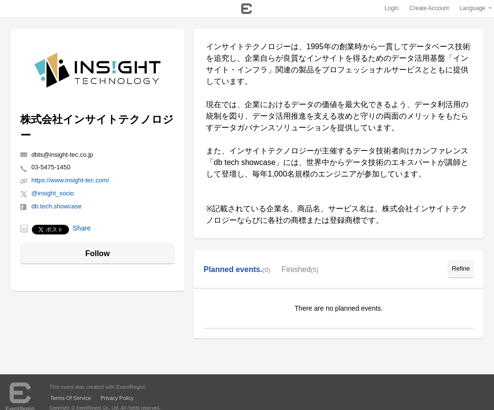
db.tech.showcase (56, 206)
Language (472, 8)
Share (82, 228)
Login (391, 8)
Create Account (429, 8)
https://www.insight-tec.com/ (70, 180)
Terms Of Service (70, 398)
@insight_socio (52, 193)
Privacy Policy (116, 398)
